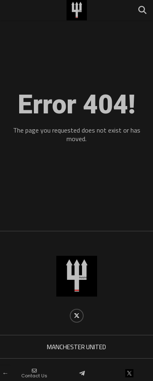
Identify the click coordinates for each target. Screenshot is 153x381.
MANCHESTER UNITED (76, 347)
